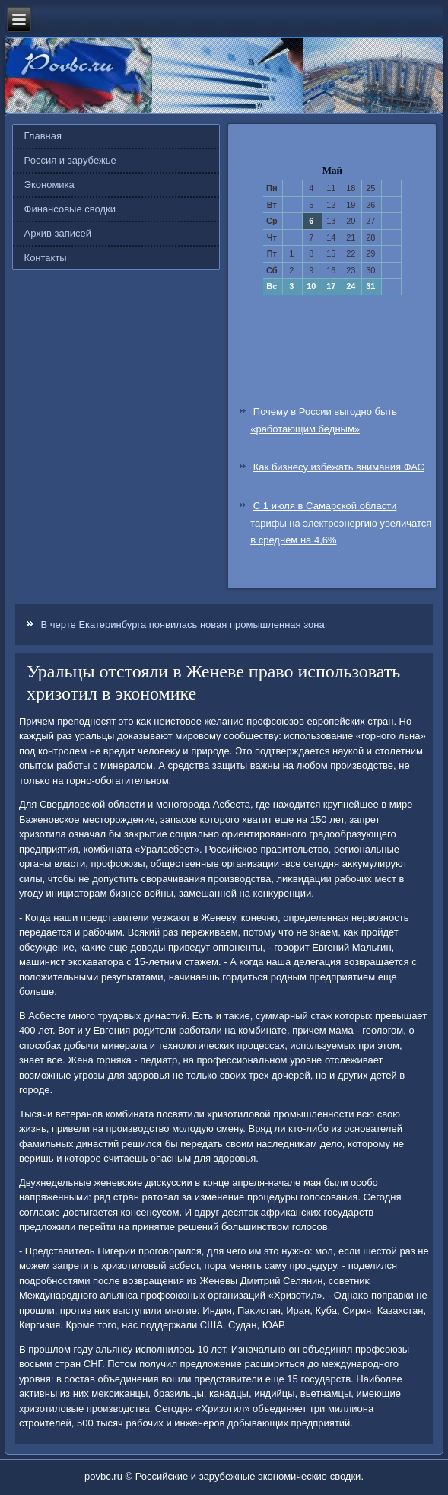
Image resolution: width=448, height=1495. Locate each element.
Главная (43, 136)
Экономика (49, 184)
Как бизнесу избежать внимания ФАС (338, 467)
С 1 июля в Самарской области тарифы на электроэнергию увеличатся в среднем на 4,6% (340, 523)
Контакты (45, 257)
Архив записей (58, 233)
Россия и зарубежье (70, 160)
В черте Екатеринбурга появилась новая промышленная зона (183, 624)
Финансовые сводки (70, 209)
